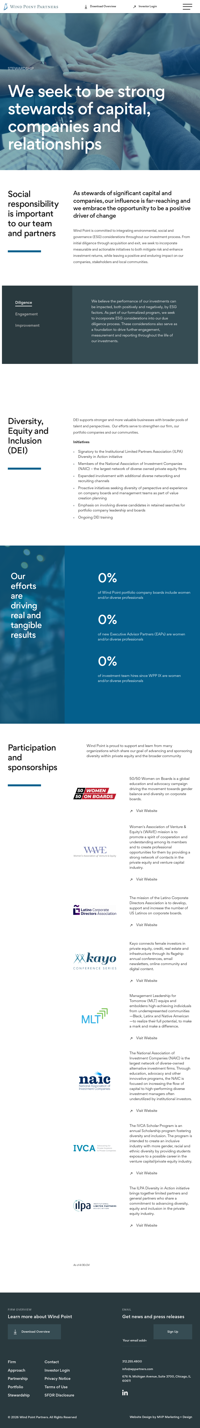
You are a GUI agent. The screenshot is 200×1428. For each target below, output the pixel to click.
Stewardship (19, 1395)
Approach (16, 1370)
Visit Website (146, 811)
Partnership (18, 1379)
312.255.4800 (132, 1361)
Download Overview (103, 6)
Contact (52, 1362)
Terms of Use (56, 1387)
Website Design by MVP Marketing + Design (161, 1417)
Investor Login (148, 6)
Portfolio (15, 1387)
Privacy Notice (58, 1379)
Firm (12, 1362)
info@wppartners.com (137, 1369)
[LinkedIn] (125, 1393)
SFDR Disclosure (59, 1395)
